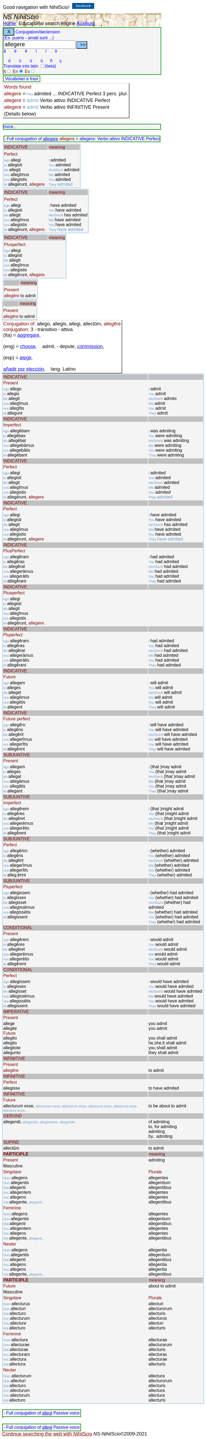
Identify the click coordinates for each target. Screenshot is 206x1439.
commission (90, 346)
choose (28, 346)
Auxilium (85, 23)
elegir (25, 357)
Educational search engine (47, 23)
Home (9, 23)
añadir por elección (23, 369)
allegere (50, 138)
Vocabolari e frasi (21, 78)
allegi (47, 1413)
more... (10, 126)
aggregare (28, 335)
